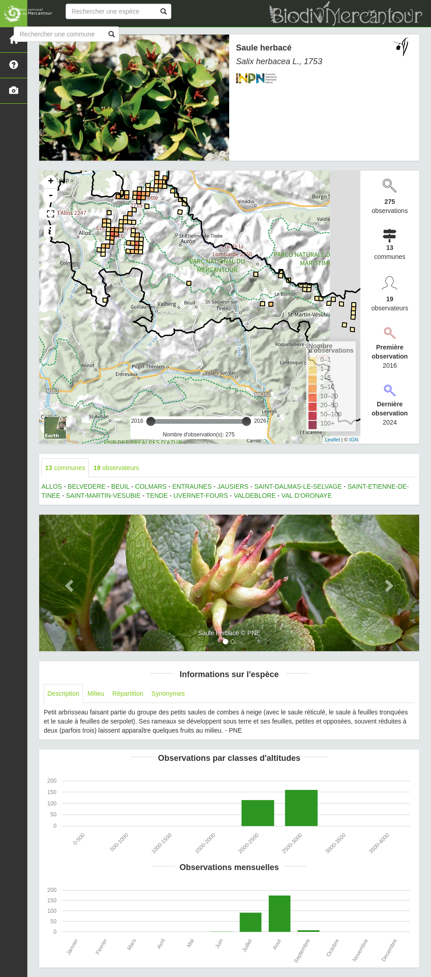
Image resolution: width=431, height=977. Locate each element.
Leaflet (332, 439)
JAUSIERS (232, 486)
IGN (353, 439)
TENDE (157, 495)
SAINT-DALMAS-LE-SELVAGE (298, 486)
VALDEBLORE (255, 495)
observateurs (116, 467)
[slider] (150, 421)
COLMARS (150, 486)
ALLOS (51, 486)
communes (65, 467)
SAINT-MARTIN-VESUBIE (103, 495)
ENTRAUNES (191, 486)
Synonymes (168, 693)
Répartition (128, 693)
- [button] (50, 195)
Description (63, 693)
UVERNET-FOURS (201, 495)
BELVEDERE (87, 486)
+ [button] (51, 182)
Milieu (95, 693)
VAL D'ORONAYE (307, 495)
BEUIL (120, 486)
